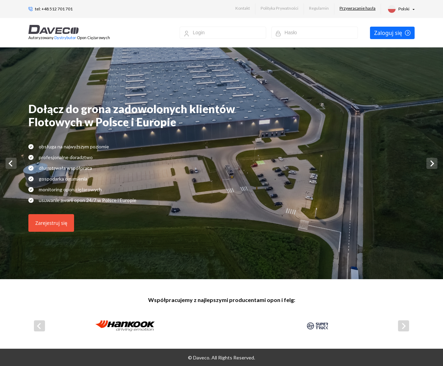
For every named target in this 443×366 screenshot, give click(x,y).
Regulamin (319, 8)
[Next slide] (431, 163)
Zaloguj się (392, 33)
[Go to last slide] (11, 163)
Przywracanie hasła (358, 8)
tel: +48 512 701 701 (54, 8)
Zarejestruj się (51, 223)
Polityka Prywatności (279, 8)
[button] (401, 9)
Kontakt (242, 8)
